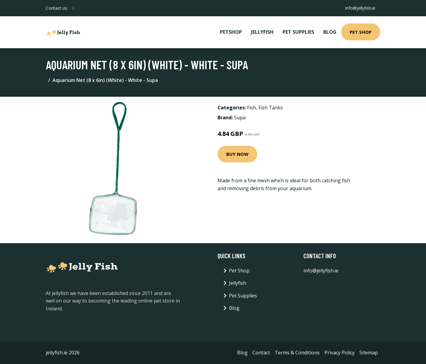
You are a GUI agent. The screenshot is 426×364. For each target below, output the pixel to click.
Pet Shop (360, 32)
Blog (330, 32)
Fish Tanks (270, 107)
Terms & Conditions (297, 352)
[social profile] (73, 8)
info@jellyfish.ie (360, 8)
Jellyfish (262, 32)
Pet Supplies (298, 32)
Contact (261, 352)
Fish (251, 107)
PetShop (231, 32)
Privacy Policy (339, 352)
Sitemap (368, 352)
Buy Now (237, 154)
